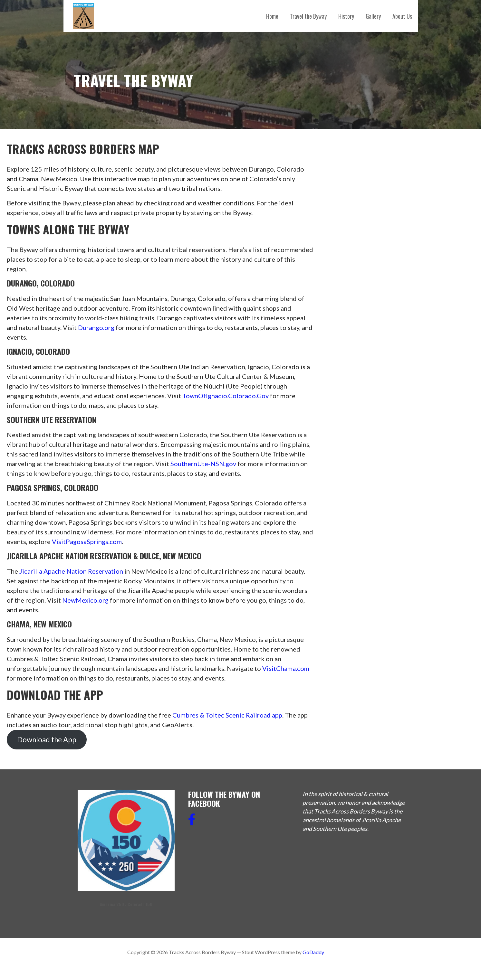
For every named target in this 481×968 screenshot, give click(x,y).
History (346, 16)
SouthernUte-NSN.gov (203, 463)
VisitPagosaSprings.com (87, 541)
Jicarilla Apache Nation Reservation (71, 571)
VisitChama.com (285, 668)
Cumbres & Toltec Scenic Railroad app (227, 715)
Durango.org (96, 327)
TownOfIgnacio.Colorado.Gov (225, 395)
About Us (402, 16)
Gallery (373, 16)
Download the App (46, 739)
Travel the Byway (308, 16)
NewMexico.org (85, 600)
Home (272, 16)
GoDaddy (313, 952)
